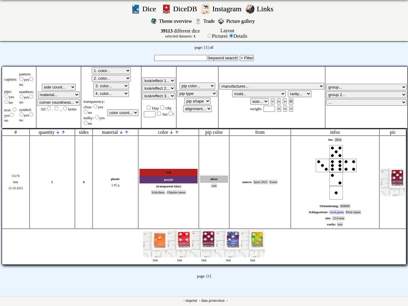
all (211, 47)
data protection (213, 300)
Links (267, 9)
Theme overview (176, 21)
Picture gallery (241, 21)
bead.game (337, 212)
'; (59, 87)
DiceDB (186, 9)
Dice (151, 9)
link (15, 182)
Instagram (227, 9)
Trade (209, 21)
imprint (191, 300)
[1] (206, 47)
